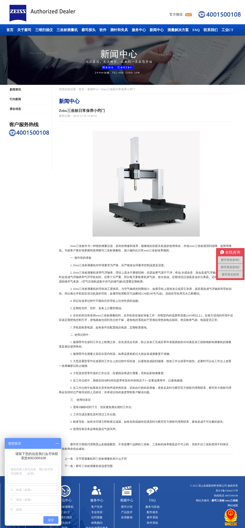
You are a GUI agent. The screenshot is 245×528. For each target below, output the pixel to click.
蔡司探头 (89, 30)
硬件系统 (152, 517)
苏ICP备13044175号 (227, 490)
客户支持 (96, 506)
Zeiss (73, 246)
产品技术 (126, 512)
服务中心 (139, 30)
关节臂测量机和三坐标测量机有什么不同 (101, 458)
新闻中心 (157, 30)
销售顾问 (96, 522)
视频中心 (126, 500)
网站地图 (233, 505)
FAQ (196, 30)
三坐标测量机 (67, 30)
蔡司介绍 (126, 506)
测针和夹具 (119, 30)
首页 (9, 30)
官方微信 (176, 14)
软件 (102, 30)
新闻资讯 (15, 89)
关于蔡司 (24, 30)
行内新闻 (15, 99)
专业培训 (96, 512)
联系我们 (211, 30)
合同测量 (96, 517)
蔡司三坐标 (53, 13)
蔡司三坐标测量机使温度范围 (94, 466)
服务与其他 (152, 506)
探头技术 (65, 522)
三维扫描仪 (44, 30)
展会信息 (15, 109)
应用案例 (126, 517)
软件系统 (152, 522)
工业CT (227, 30)
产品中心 (65, 500)
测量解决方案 (178, 30)
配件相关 (152, 512)
